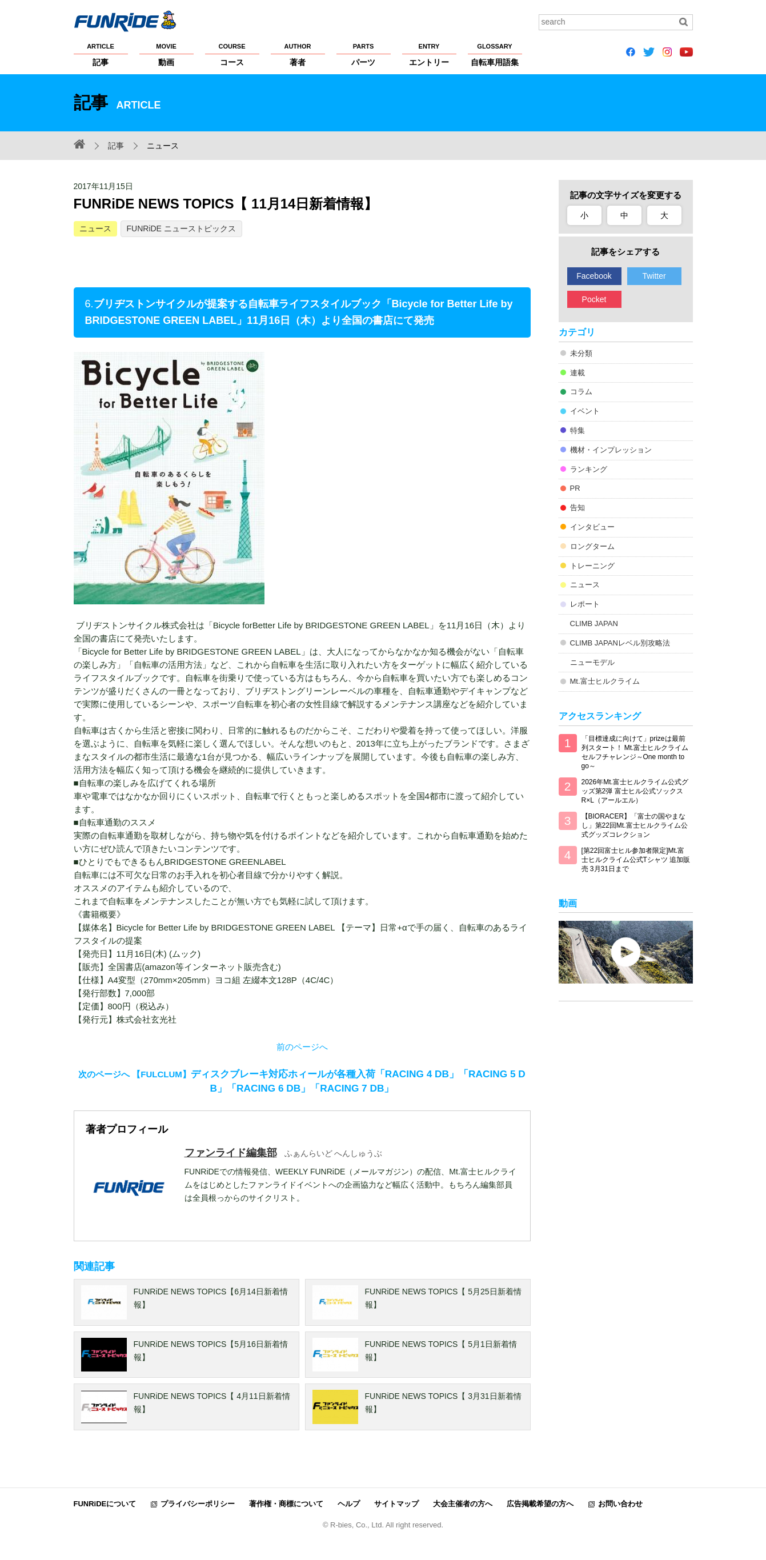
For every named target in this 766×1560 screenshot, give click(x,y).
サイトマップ (396, 1503)
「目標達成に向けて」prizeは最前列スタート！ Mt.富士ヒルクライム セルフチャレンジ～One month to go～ (635, 752)
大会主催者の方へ (462, 1503)
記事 (101, 54)
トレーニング (592, 566)
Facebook (593, 275)
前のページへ (302, 1047)
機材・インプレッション (611, 450)
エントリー (429, 54)
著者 (298, 54)
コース (232, 54)
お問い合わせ (620, 1503)
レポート (585, 604)
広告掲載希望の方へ (540, 1503)
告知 (577, 507)
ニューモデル (592, 662)
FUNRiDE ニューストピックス (181, 228)
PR (575, 488)
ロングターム (592, 546)
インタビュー (592, 527)
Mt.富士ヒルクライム (605, 681)
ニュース (95, 228)
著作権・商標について (286, 1503)
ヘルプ (349, 1503)
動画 (166, 54)
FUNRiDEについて (105, 1503)
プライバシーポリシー (198, 1503)
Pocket (594, 299)
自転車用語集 (495, 54)
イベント (585, 411)
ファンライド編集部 (231, 1152)
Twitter (653, 275)
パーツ (363, 54)
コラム (581, 391)
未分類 (581, 353)
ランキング (588, 469)
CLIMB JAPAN (594, 623)
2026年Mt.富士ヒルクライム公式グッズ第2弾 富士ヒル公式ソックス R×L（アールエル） (634, 791)
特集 (577, 430)
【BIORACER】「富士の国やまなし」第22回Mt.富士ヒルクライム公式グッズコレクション (634, 825)
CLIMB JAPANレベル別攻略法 (620, 643)
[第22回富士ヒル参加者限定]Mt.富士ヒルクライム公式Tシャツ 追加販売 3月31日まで (636, 860)
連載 (577, 372)
